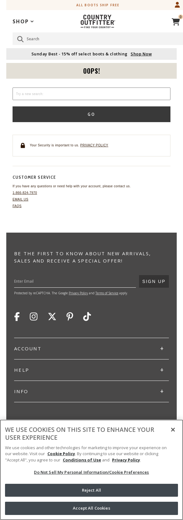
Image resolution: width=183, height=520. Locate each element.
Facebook (17, 316)
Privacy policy (94, 145)
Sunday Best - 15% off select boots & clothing (91, 54)
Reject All (91, 490)
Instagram (34, 316)
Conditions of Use (82, 460)
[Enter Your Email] (83, 281)
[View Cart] (176, 21)
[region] (91, 470)
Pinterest (70, 316)
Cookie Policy (61, 453)
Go (91, 114)
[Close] (173, 430)
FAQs (17, 206)
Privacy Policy (78, 293)
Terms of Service (106, 293)
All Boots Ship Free (98, 5)
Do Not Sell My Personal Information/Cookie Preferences (91, 472)
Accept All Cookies (91, 508)
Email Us (20, 199)
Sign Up (154, 279)
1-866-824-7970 (25, 193)
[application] (23, 21)
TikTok (87, 316)
